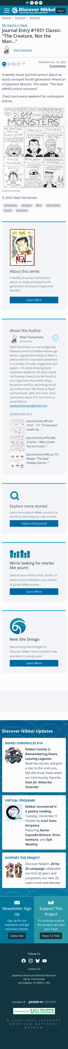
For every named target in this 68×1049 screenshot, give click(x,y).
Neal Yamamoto (23, 50)
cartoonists (10, 205)
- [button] (55, 338)
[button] (10, 206)
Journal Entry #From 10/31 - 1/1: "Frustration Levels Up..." (41, 425)
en (27, 3)
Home (6, 18)
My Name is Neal (14, 25)
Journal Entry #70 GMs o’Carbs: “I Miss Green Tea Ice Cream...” (41, 442)
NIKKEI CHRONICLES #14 (24, 743)
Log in (60, 10)
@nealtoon (26, 341)
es (36, 3)
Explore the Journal (34, 523)
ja (32, 3)
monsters (21, 210)
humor (8, 210)
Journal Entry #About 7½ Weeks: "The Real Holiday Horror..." (42, 459)
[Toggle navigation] (6, 10)
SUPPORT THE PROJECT (22, 858)
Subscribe (16, 936)
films (39, 205)
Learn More (34, 300)
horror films (53, 205)
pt (41, 3)
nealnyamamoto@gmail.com (28, 406)
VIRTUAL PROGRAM (20, 800)
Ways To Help (51, 936)
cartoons (26, 205)
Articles (34, 18)
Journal (20, 18)
